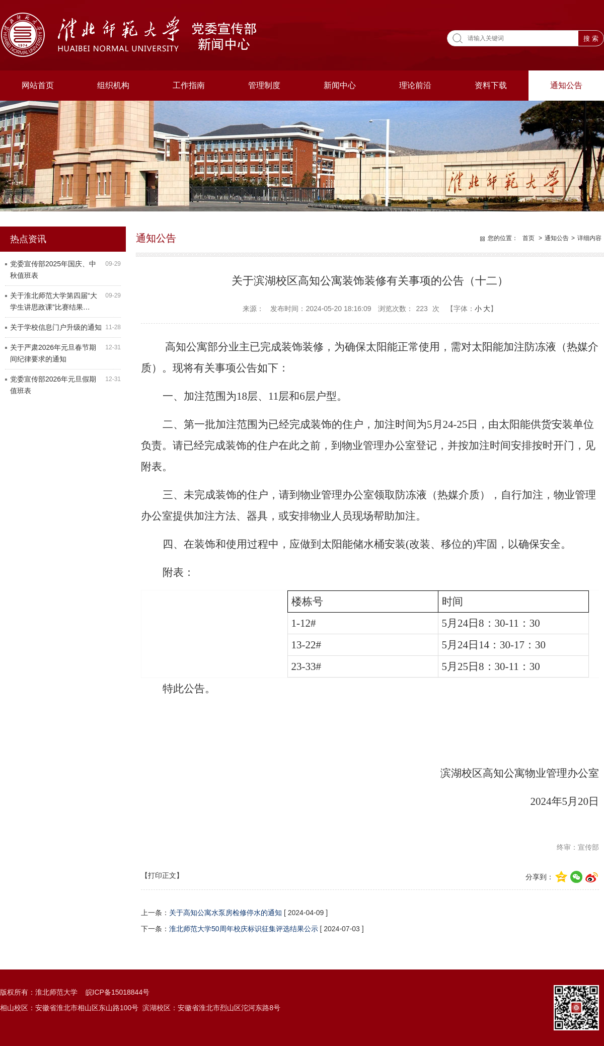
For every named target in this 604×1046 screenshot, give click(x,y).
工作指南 (189, 85)
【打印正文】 (162, 875)
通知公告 (566, 85)
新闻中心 (340, 85)
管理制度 (264, 85)
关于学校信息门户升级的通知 (56, 327)
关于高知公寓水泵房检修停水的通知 (225, 913)
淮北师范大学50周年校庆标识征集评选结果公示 (243, 929)
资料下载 (491, 85)
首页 (528, 238)
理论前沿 (415, 85)
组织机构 (113, 85)
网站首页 (38, 85)
